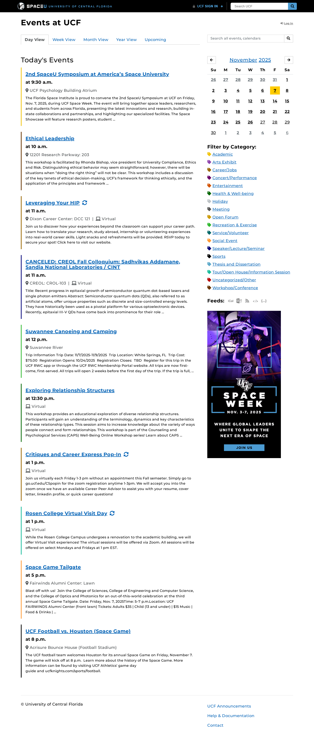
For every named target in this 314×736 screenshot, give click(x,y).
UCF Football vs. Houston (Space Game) (78, 631)
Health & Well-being (233, 193)
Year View (126, 39)
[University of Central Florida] (65, 6)
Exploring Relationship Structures (70, 390)
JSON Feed (264, 301)
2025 (265, 60)
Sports (218, 256)
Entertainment (227, 185)
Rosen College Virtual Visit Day (66, 513)
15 (287, 101)
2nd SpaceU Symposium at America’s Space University (97, 74)
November (243, 60)
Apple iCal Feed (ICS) (230, 301)
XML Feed (255, 301)
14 (275, 101)
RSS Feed (247, 301)
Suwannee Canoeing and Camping (71, 331)
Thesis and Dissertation (236, 264)
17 (226, 111)
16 (213, 111)
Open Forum (225, 217)
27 (225, 79)
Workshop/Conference (235, 288)
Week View (64, 39)
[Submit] (292, 6)
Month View (95, 39)
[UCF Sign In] (208, 6)
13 (263, 101)
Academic (222, 154)
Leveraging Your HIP (53, 203)
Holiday (220, 201)
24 (225, 122)
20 (262, 111)
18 (238, 111)
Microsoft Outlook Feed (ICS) (239, 301)
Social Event (224, 240)
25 (238, 122)
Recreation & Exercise (234, 225)
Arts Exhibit (224, 162)
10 (225, 101)
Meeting (221, 209)
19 (250, 111)
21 (275, 111)
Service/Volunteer (230, 233)
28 (238, 79)
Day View (35, 39)
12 (250, 101)
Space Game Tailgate (53, 567)
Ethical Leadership (50, 138)
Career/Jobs (224, 170)
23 (213, 122)
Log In (286, 23)
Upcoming (155, 39)
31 (275, 79)
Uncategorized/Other (234, 280)
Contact (215, 725)
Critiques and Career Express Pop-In (73, 454)
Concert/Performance (234, 178)
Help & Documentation (230, 715)
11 (238, 101)
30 (262, 79)
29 (250, 79)
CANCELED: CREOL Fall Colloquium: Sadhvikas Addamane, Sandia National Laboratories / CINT (103, 264)
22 (287, 111)
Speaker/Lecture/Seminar (238, 248)
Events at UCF (51, 22)
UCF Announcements (229, 706)
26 (213, 79)
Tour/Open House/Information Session (251, 272)
